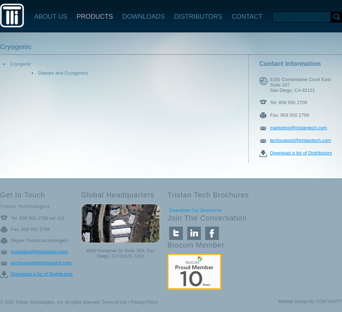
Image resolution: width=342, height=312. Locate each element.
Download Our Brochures (195, 210)
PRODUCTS (95, 16)
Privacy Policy (144, 302)
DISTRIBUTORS (198, 16)
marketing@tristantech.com (298, 127)
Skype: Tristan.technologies (39, 240)
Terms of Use (114, 302)
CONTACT (246, 16)
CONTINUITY (329, 301)
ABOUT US (50, 16)
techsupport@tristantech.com (300, 140)
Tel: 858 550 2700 (288, 102)
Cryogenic (20, 64)
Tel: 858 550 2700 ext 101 (38, 218)
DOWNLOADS (143, 16)
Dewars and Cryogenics (63, 73)
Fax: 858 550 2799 (289, 115)
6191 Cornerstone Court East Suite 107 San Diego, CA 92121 (300, 81)
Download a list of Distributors (301, 153)
